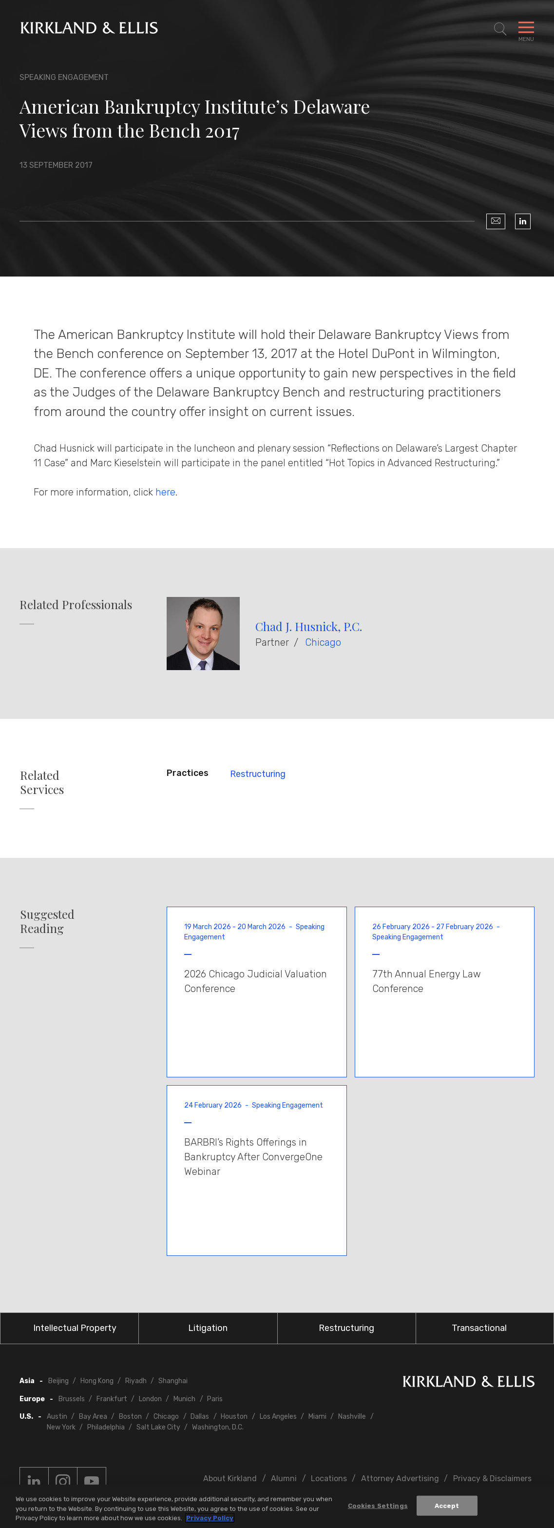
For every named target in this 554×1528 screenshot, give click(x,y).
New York (61, 1427)
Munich (184, 1399)
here (165, 492)
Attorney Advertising (400, 1478)
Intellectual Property (74, 1328)
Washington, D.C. (218, 1427)
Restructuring (258, 774)
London (150, 1399)
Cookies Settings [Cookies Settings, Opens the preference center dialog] (378, 1505)
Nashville (352, 1416)
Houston (234, 1416)
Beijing (58, 1381)
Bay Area (93, 1416)
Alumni (284, 1478)
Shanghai (173, 1381)
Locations (329, 1478)
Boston (130, 1416)
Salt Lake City (158, 1427)
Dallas (200, 1416)
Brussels (71, 1399)
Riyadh (136, 1381)
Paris (215, 1399)
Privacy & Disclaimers (492, 1478)
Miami (317, 1416)
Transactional (479, 1328)
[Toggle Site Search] (500, 29)
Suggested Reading (47, 921)
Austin (57, 1416)
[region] (277, 1506)
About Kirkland (230, 1478)
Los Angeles (278, 1416)
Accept (447, 1505)
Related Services (42, 782)
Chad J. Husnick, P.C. (308, 626)
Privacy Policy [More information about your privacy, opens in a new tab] (209, 1518)
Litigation (208, 1328)
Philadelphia (106, 1427)
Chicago (323, 642)
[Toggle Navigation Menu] (526, 29)
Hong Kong (97, 1381)
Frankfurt (111, 1399)
